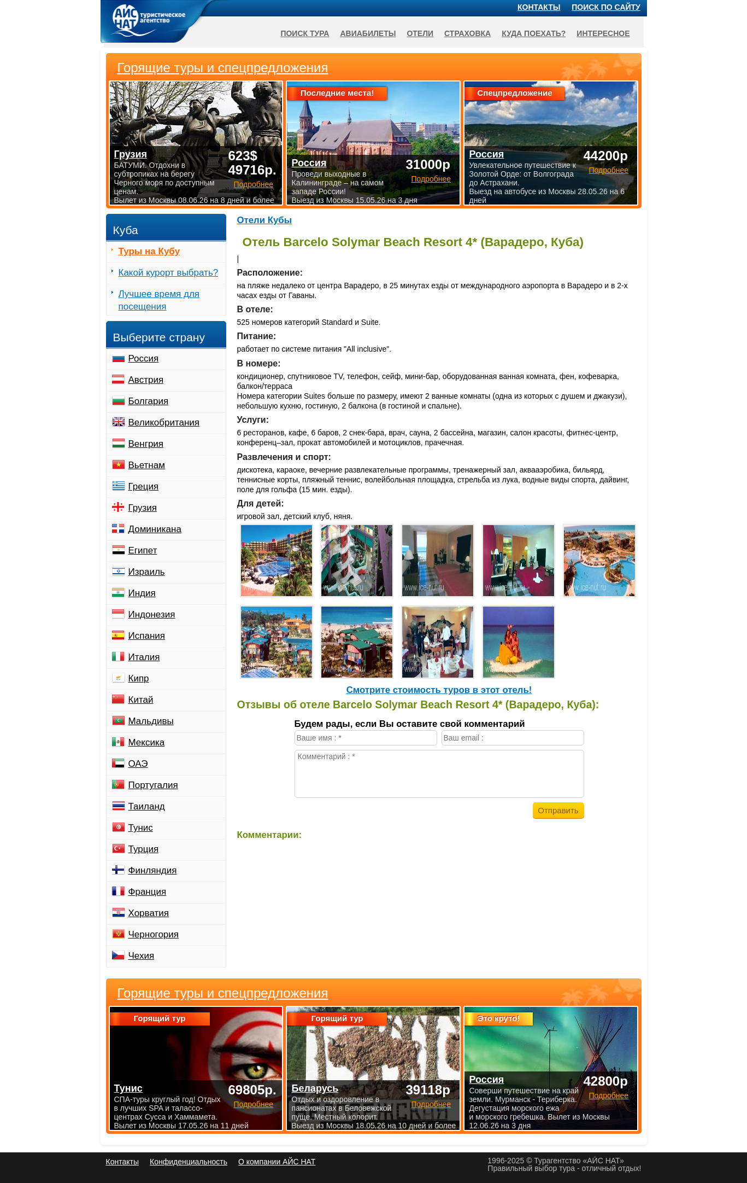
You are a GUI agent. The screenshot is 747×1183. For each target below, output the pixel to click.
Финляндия (152, 870)
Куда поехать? (534, 33)
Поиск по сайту (606, 7)
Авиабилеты (368, 33)
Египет (142, 550)
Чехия (141, 956)
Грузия (142, 508)
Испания (146, 636)
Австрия (146, 380)
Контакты (538, 7)
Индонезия (151, 614)
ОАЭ (138, 764)
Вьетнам (146, 465)
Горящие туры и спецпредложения (222, 993)
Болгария (148, 401)
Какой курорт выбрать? (169, 272)
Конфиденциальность (188, 1161)
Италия (144, 657)
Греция (143, 486)
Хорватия (148, 913)
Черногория (153, 934)
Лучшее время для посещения (159, 300)
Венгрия (146, 444)
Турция (143, 849)
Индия (142, 593)
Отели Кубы (264, 220)
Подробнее (253, 1104)
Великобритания (164, 422)
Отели (420, 33)
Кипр (138, 678)
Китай (141, 700)
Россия (143, 358)
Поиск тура (304, 33)
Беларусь (314, 1088)
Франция (147, 892)
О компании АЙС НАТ (276, 1161)
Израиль (146, 572)
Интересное (603, 33)
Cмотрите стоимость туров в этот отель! (439, 690)
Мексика (146, 742)
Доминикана (154, 529)
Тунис (140, 828)
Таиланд (146, 806)
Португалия (153, 785)
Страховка (467, 33)
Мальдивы (151, 721)
